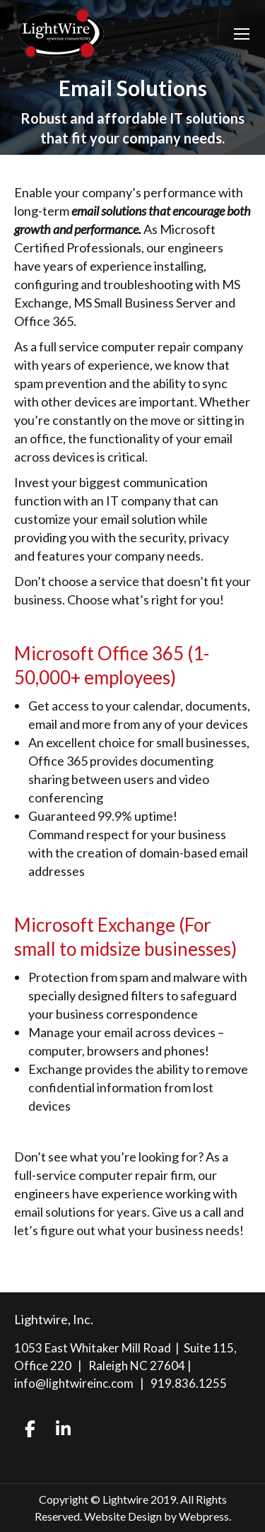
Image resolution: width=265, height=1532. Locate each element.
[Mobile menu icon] (241, 34)
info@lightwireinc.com (74, 1383)
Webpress (204, 1516)
